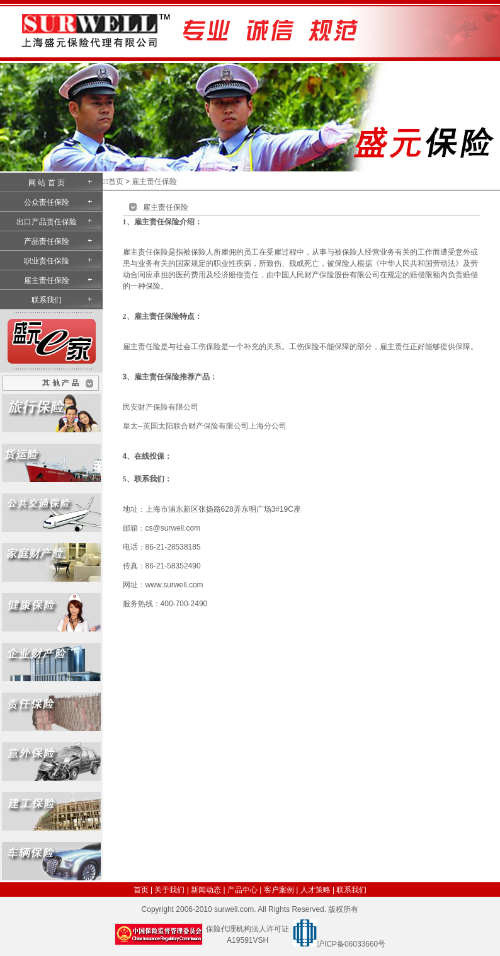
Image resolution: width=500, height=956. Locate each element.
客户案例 (279, 889)
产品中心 (242, 889)
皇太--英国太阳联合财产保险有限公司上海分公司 (205, 426)
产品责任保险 (46, 241)
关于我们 (169, 889)
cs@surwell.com (173, 528)
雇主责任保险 (46, 280)
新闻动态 (206, 889)
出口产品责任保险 (46, 221)
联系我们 (46, 300)
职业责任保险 (46, 260)
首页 (115, 181)
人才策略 (315, 889)
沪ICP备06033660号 (351, 944)
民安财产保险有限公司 (160, 407)
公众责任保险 (46, 202)
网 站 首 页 (46, 182)
